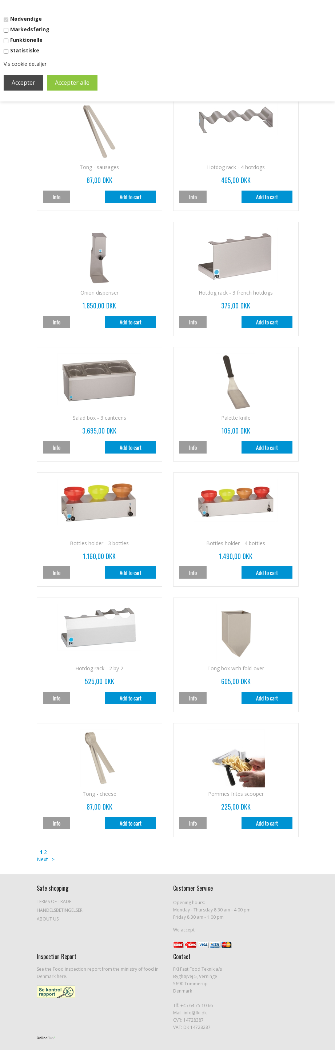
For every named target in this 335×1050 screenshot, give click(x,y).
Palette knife (236, 417)
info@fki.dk (195, 1013)
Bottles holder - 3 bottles (99, 543)
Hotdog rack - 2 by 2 (99, 668)
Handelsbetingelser (60, 910)
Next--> (46, 859)
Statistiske (24, 50)
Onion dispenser (99, 292)
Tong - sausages (99, 167)
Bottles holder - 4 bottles (235, 543)
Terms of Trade (54, 901)
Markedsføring (29, 29)
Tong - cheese (99, 793)
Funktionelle (26, 39)
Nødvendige (26, 18)
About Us (48, 919)
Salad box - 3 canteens (99, 417)
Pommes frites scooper (236, 793)
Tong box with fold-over (235, 668)
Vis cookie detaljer (25, 63)
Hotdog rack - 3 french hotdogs (236, 292)
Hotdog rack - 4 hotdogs (236, 167)
